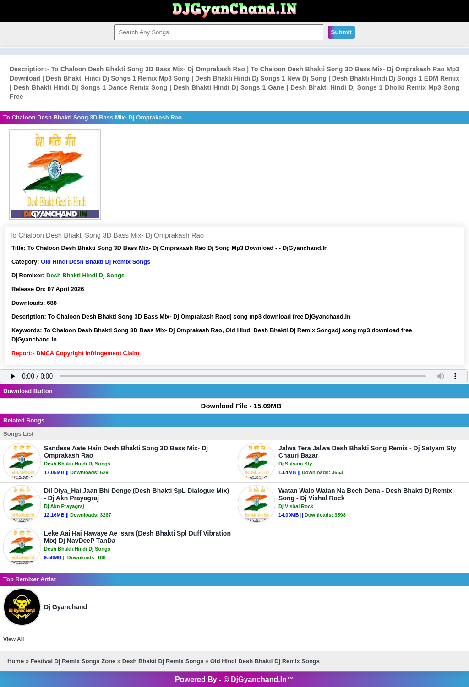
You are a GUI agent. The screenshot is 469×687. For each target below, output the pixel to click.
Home (15, 661)
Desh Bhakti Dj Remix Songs (163, 661)
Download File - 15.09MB (237, 406)
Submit (341, 32)
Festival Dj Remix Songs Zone (73, 661)
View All (13, 639)
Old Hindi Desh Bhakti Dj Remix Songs (95, 261)
